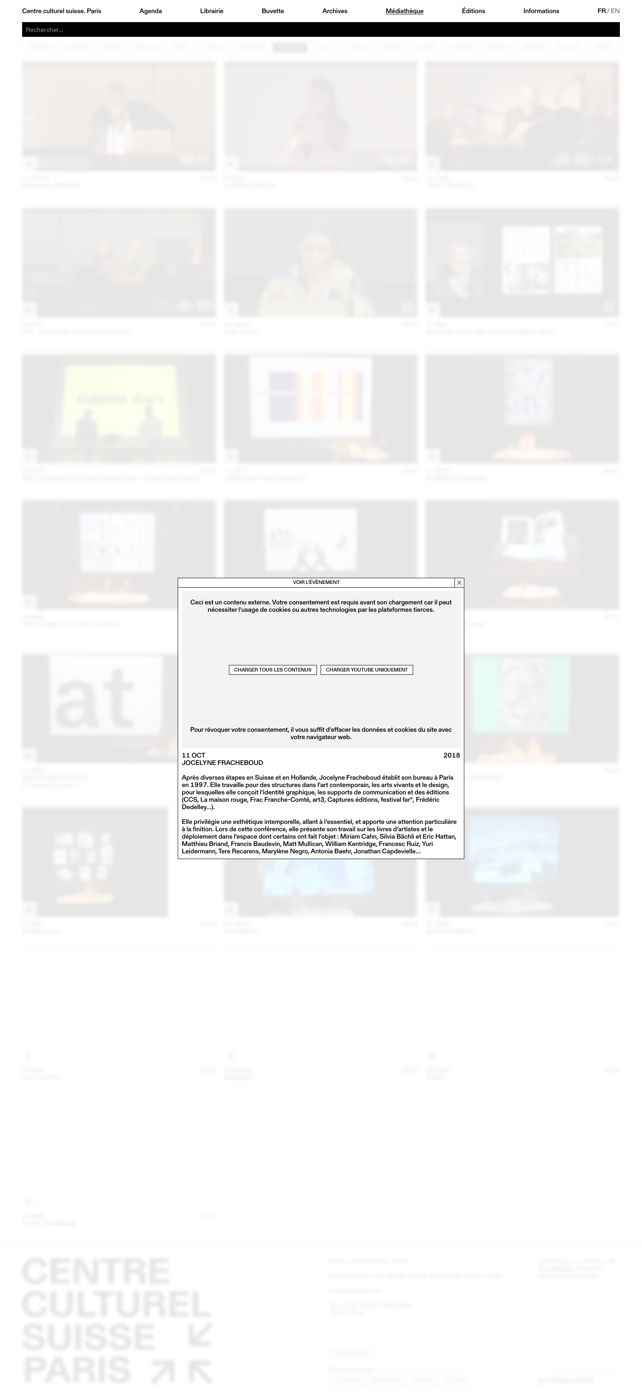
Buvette (273, 11)
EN (615, 11)
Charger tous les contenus (273, 669)
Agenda (151, 11)
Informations (541, 11)
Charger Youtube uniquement (367, 669)
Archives (334, 11)
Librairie (212, 11)
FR (601, 11)
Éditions (473, 11)
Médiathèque (404, 11)
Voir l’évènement (316, 582)
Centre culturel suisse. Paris (61, 11)
